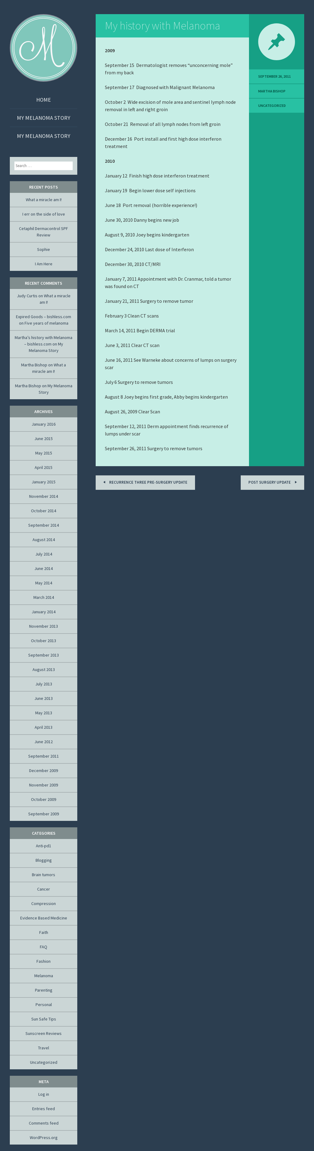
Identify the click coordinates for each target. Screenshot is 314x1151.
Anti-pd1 (43, 846)
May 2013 (43, 713)
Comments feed (44, 1123)
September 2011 (43, 756)
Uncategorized (272, 105)
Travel (43, 1048)
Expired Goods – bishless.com (43, 316)
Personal (44, 1004)
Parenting (43, 990)
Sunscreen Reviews (43, 1033)
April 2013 (43, 727)
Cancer (43, 889)
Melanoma (43, 975)
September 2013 (43, 655)
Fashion (43, 961)
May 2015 (43, 453)
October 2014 (43, 510)
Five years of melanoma (46, 323)
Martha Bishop (271, 91)
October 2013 (43, 640)
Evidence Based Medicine (43, 918)
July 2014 (43, 554)
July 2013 (43, 684)
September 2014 (43, 525)
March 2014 (43, 597)
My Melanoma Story (43, 117)
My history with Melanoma (162, 26)
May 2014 (43, 583)
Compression (43, 903)
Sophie (43, 249)
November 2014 (43, 496)
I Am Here (43, 264)
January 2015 (44, 482)
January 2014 (44, 612)
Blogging (44, 860)
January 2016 (44, 424)
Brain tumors (43, 874)
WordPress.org (44, 1137)
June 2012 (43, 741)
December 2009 (43, 770)
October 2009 (43, 799)
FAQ (43, 947)
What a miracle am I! (44, 199)
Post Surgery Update (273, 482)
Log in (43, 1094)
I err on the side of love (43, 214)
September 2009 (43, 814)
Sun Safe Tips (43, 1019)
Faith (43, 932)
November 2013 (43, 626)
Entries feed (43, 1108)
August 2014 (44, 539)
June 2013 (43, 698)
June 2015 (43, 438)
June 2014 (43, 568)
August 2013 (44, 669)
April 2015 (43, 467)
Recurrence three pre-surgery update (144, 482)
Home (43, 99)
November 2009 (43, 785)
